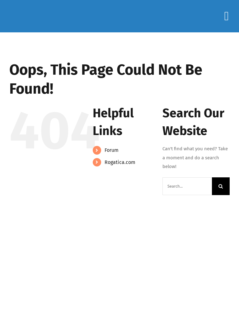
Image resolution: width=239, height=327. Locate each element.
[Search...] (187, 186)
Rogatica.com (120, 162)
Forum (112, 150)
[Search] (221, 186)
